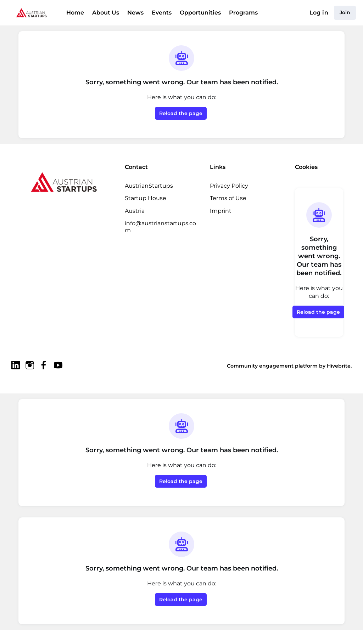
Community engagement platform (279, 366)
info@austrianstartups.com (161, 223)
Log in (320, 12)
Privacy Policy (228, 185)
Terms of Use (228, 198)
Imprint (219, 210)
